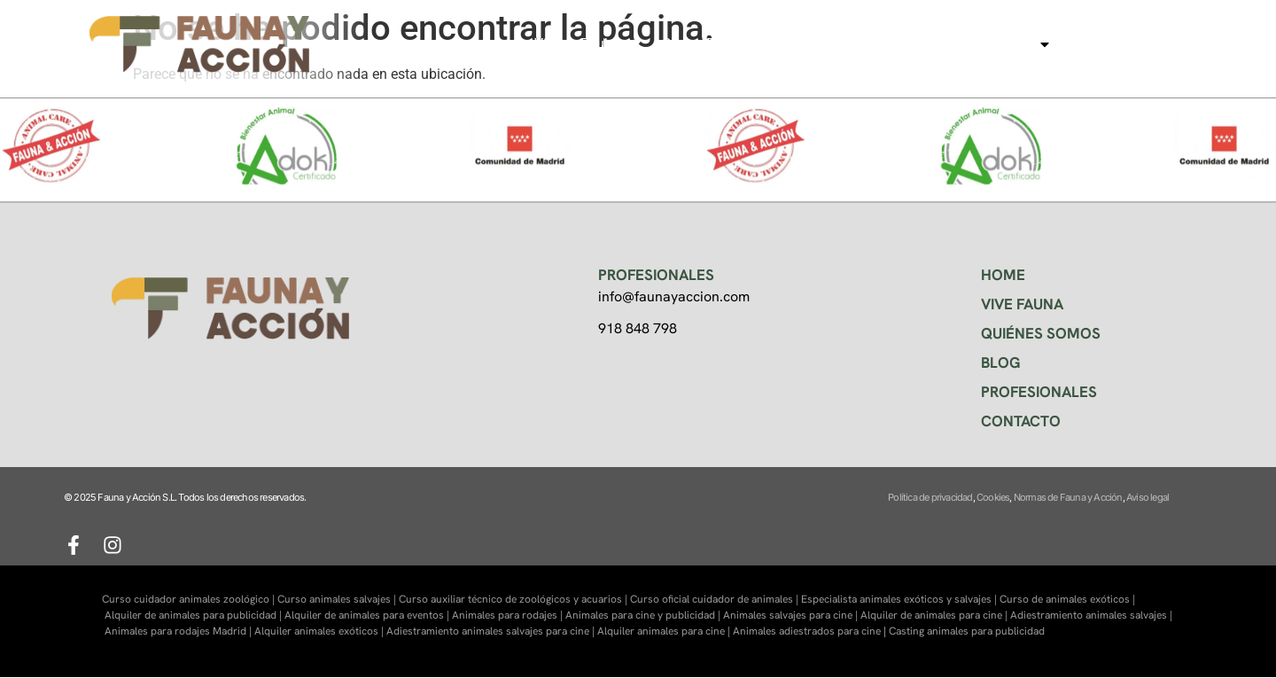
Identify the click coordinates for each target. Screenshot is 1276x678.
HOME (1003, 274)
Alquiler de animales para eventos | (368, 615)
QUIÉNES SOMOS (1041, 333)
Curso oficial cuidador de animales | (715, 599)
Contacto (1106, 43)
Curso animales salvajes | (338, 599)
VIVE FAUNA (1022, 304)
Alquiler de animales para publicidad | (194, 615)
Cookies (992, 497)
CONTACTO (1021, 421)
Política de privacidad (930, 497)
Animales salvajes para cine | (791, 615)
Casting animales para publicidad (967, 631)
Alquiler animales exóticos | (320, 631)
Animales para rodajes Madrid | (179, 631)
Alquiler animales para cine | (665, 631)
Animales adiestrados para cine (807, 631)
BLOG (1001, 362)
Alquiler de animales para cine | (935, 615)
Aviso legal (1147, 497)
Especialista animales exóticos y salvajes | (900, 599)
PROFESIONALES (1039, 391)
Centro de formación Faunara (756, 43)
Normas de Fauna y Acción (1068, 497)
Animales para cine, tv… (964, 44)
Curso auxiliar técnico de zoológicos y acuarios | (514, 599)
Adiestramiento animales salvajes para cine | (491, 631)
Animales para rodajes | (508, 615)
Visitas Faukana (584, 43)
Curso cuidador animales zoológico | (189, 599)
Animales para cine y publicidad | (644, 615)
